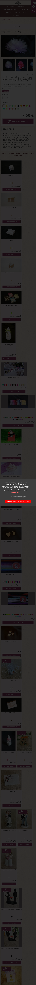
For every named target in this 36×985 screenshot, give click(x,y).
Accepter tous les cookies (18, 501)
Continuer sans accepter (18, 497)
